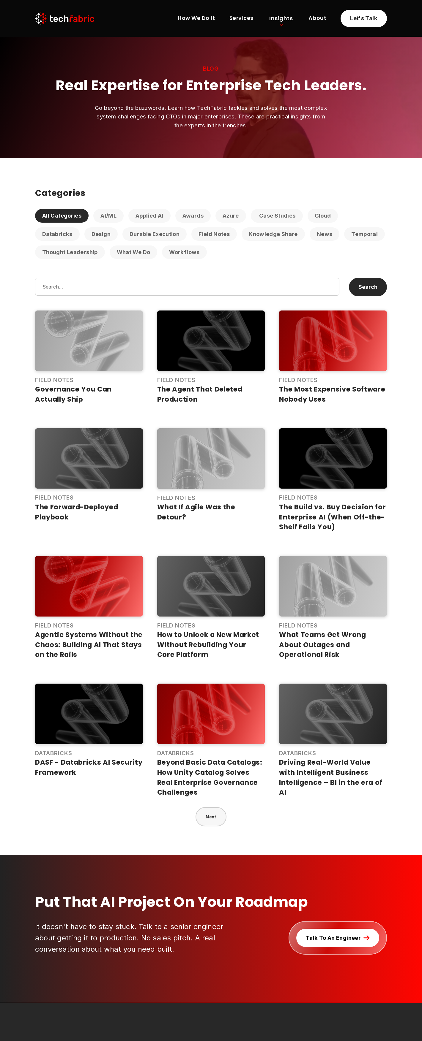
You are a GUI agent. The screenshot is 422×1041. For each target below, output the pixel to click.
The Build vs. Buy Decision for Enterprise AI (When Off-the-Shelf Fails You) (332, 517)
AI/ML (108, 215)
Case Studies (277, 215)
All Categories (61, 215)
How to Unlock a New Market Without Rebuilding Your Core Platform (208, 644)
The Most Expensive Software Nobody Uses (332, 394)
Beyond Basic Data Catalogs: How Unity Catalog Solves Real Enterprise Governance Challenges (209, 777)
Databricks (57, 234)
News (324, 234)
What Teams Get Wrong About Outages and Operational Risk (322, 644)
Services (241, 18)
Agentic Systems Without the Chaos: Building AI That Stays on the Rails (89, 644)
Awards (193, 215)
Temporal (364, 234)
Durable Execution (154, 234)
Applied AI (149, 215)
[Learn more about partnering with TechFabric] (364, 18)
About (317, 18)
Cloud (323, 215)
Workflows (184, 252)
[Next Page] (211, 816)
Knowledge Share (273, 234)
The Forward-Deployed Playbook (76, 512)
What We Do (133, 252)
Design (101, 234)
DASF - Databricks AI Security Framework (89, 767)
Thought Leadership (70, 252)
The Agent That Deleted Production (200, 394)
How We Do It (196, 18)
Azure (231, 215)
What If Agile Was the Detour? (196, 512)
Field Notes (214, 234)
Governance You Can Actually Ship (73, 394)
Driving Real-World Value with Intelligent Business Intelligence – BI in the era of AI (330, 777)
